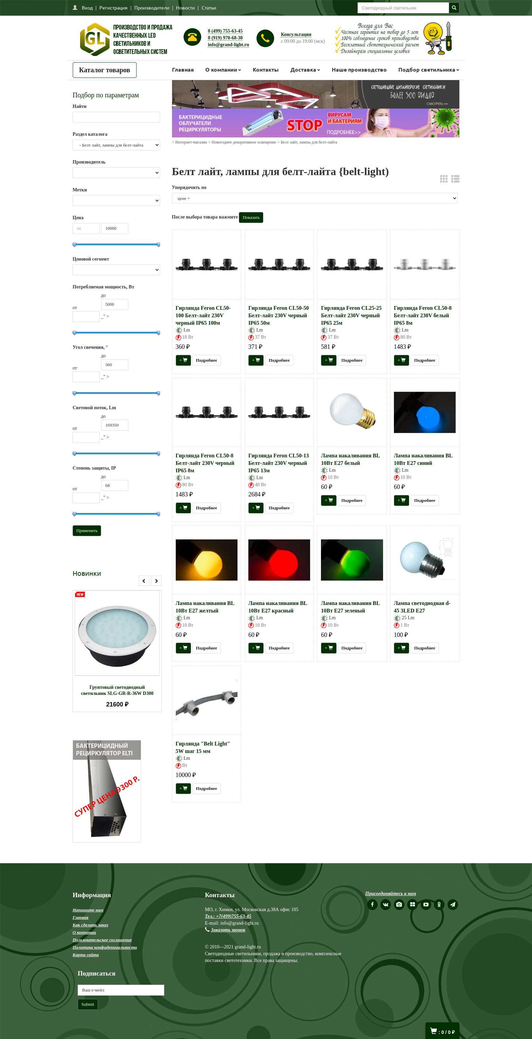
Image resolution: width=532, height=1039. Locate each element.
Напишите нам (88, 909)
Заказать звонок (228, 929)
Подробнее (206, 360)
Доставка (303, 69)
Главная (183, 69)
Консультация (296, 34)
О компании (221, 69)
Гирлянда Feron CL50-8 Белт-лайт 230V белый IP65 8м (423, 315)
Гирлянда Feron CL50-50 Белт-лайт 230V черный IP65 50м (278, 315)
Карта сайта (86, 954)
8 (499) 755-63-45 (225, 31)
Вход (87, 7)
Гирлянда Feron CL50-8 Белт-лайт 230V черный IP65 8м (205, 463)
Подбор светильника (426, 69)
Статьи (209, 7)
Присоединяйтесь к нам (390, 893)
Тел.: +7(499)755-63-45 (228, 916)
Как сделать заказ (90, 924)
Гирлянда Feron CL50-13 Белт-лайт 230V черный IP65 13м (278, 463)
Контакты (266, 69)
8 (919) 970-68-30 (225, 37)
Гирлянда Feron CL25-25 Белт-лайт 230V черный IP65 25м (351, 315)
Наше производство (359, 69)
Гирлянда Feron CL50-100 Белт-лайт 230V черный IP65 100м (203, 315)
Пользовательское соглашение (102, 939)
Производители (151, 7)
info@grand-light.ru (228, 44)
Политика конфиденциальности (105, 947)
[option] (117, 651)
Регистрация (113, 7)
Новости (185, 7)
